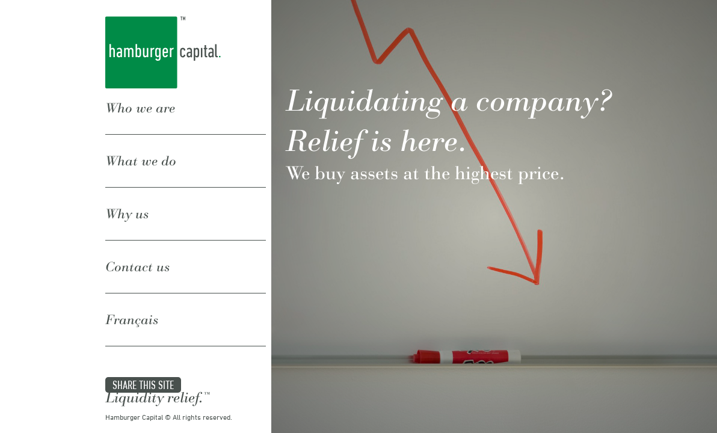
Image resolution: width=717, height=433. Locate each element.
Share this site (143, 319)
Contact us (137, 230)
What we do (140, 153)
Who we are (140, 114)
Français (131, 268)
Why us (127, 191)
